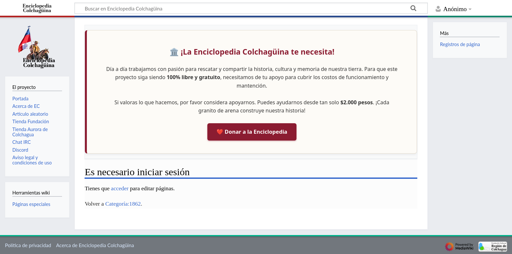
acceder (120, 188)
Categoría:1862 (123, 203)
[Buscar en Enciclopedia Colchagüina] (251, 8)
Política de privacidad (28, 245)
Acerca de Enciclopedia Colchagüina (95, 245)
